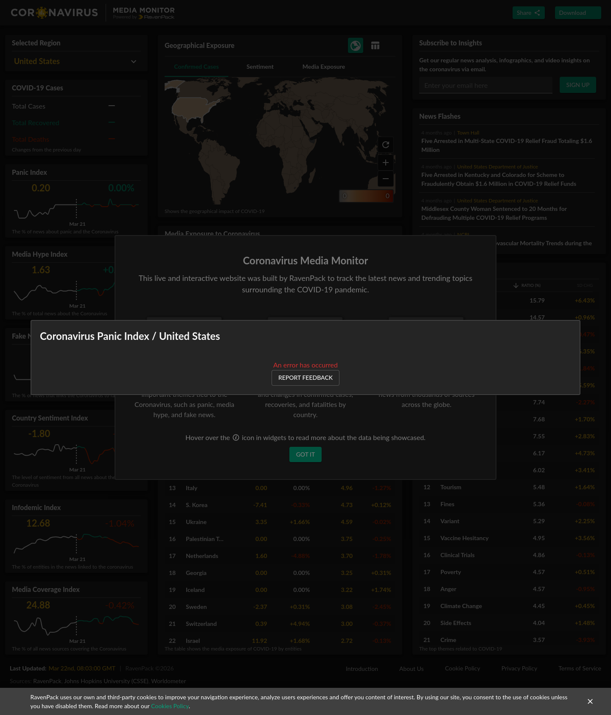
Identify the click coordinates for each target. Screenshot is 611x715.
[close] (590, 701)
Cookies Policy (170, 705)
